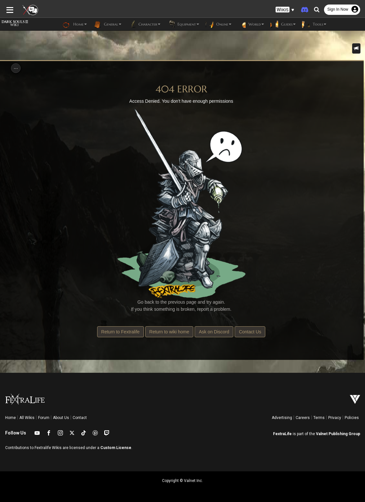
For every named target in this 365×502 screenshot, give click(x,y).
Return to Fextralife (120, 331)
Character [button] (144, 24)
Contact (80, 417)
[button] (285, 10)
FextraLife (282, 434)
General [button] (107, 24)
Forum (43, 417)
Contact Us (250, 331)
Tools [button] (314, 24)
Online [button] (218, 24)
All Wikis (27, 417)
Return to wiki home (169, 331)
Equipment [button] (183, 24)
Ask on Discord (214, 331)
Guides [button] (283, 24)
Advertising (282, 417)
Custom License (115, 447)
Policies (352, 417)
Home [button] (75, 24)
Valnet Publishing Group (338, 434)
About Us (61, 417)
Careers (303, 417)
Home (10, 417)
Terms (319, 417)
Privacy (334, 417)
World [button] (251, 24)
